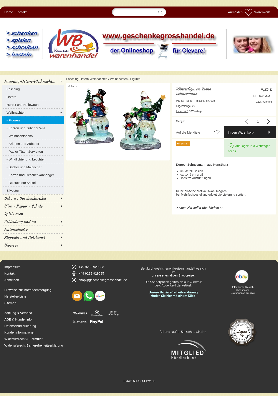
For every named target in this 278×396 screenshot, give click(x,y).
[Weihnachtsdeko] (33, 136)
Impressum (12, 267)
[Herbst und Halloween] (33, 104)
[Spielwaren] (33, 214)
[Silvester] (33, 190)
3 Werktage (189, 111)
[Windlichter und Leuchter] (33, 159)
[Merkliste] (248, 12)
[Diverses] (33, 245)
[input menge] (258, 121)
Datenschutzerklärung (20, 326)
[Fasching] (33, 89)
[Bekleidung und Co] (33, 222)
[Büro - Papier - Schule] (33, 206)
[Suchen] (139, 12)
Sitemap (10, 303)
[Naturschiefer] (33, 229)
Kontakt (21, 12)
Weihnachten (118, 79)
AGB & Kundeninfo (18, 319)
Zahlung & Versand (18, 313)
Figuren (135, 79)
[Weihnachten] (33, 112)
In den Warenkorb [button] (241, 132)
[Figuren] (33, 120)
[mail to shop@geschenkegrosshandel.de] (77, 295)
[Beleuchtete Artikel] (33, 183)
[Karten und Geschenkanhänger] (33, 175)
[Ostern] (33, 97)
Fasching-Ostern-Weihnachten (87, 79)
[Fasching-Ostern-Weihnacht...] (33, 81)
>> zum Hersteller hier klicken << (199, 207)
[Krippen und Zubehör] (33, 143)
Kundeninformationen (19, 332)
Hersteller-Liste (15, 296)
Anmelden (235, 12)
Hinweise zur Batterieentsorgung (27, 290)
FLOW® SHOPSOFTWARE (139, 381)
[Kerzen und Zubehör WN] (33, 128)
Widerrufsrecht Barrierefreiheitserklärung (33, 345)
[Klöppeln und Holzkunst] (33, 237)
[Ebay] (100, 295)
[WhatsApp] (88, 295)
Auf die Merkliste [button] (188, 132)
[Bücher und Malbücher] (33, 167)
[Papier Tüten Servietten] (33, 151)
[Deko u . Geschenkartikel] (33, 198)
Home (8, 12)
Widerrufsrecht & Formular (23, 339)
